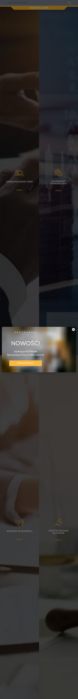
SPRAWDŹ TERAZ (25, 363)
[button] (73, 329)
